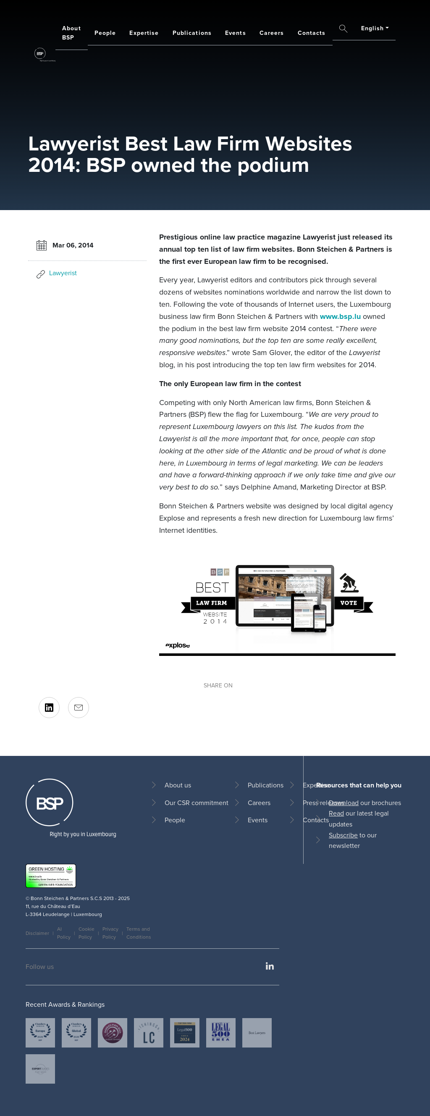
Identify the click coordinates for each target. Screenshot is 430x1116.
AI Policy (64, 933)
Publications (192, 33)
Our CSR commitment (196, 803)
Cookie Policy (86, 933)
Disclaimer (37, 933)
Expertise (144, 33)
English (372, 28)
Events (235, 33)
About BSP (71, 33)
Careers (272, 33)
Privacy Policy (110, 933)
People (105, 33)
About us (178, 785)
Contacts (312, 33)
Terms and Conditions (138, 933)
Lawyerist (63, 273)
